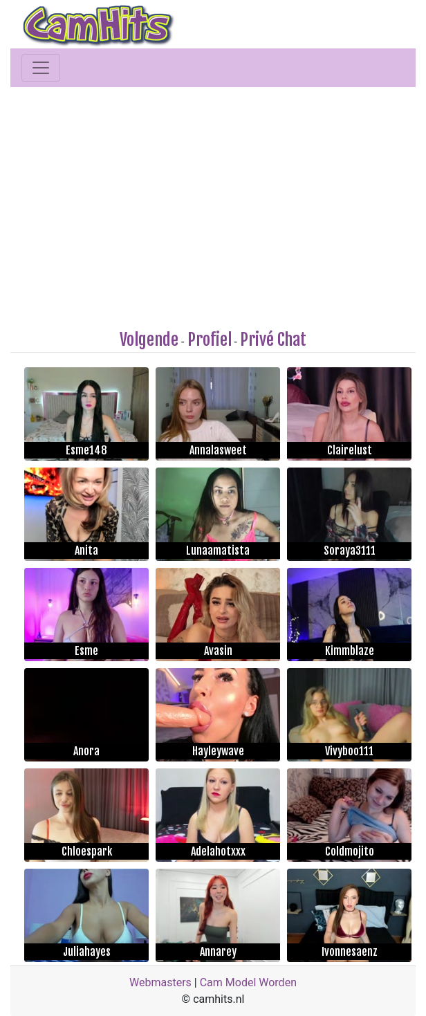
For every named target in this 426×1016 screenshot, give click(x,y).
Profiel (209, 339)
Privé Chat (273, 339)
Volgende (149, 339)
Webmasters (160, 982)
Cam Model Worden (248, 982)
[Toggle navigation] (40, 68)
